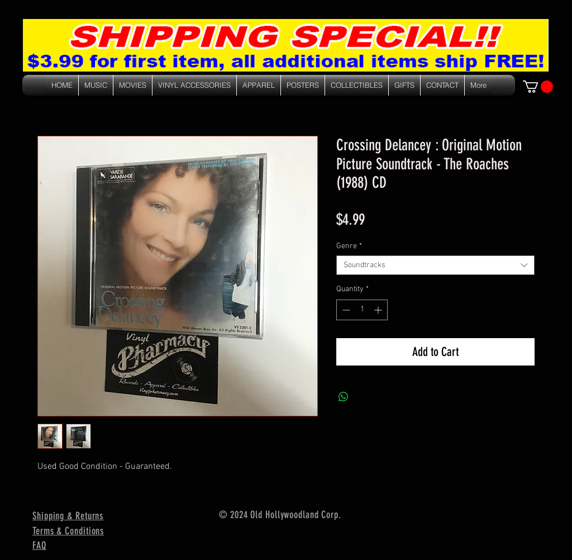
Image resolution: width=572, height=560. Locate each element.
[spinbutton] (362, 310)
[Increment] (379, 310)
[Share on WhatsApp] (343, 397)
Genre (349, 246)
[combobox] (435, 265)
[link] (538, 86)
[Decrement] (345, 310)
